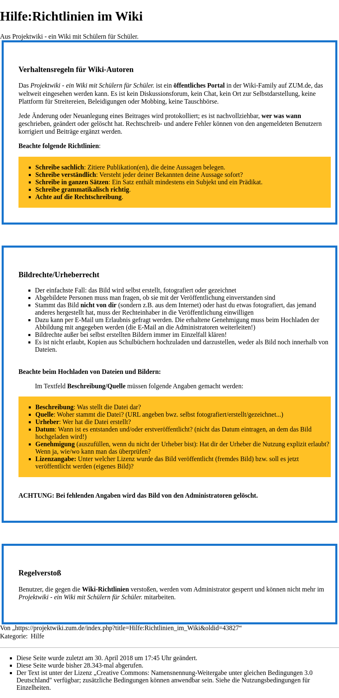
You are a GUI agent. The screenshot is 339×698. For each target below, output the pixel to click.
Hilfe (37, 636)
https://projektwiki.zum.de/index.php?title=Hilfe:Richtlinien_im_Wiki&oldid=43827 (127, 627)
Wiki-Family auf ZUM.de (277, 85)
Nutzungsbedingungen (271, 680)
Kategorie (13, 636)
